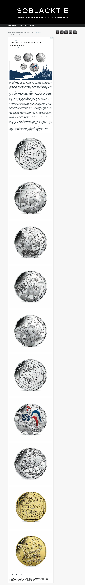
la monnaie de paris (21, 579)
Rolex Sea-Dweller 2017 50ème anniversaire (18, 34)
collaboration (28, 579)
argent (16, 580)
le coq (23, 580)
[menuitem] (10, 25)
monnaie (11, 580)
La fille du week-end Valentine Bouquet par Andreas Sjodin (20, 32)
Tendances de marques (39, 578)
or (13, 580)
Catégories (26, 25)
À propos (20, 25)
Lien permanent (13, 578)
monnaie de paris (12, 579)
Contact (32, 25)
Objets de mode (31, 578)
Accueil (9, 25)
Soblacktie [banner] (42, 12)
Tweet (18, 47)
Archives (14, 25)
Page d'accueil (38, 32)
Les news (26, 578)
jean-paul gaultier (34, 579)
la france (19, 580)
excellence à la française (43, 579)
